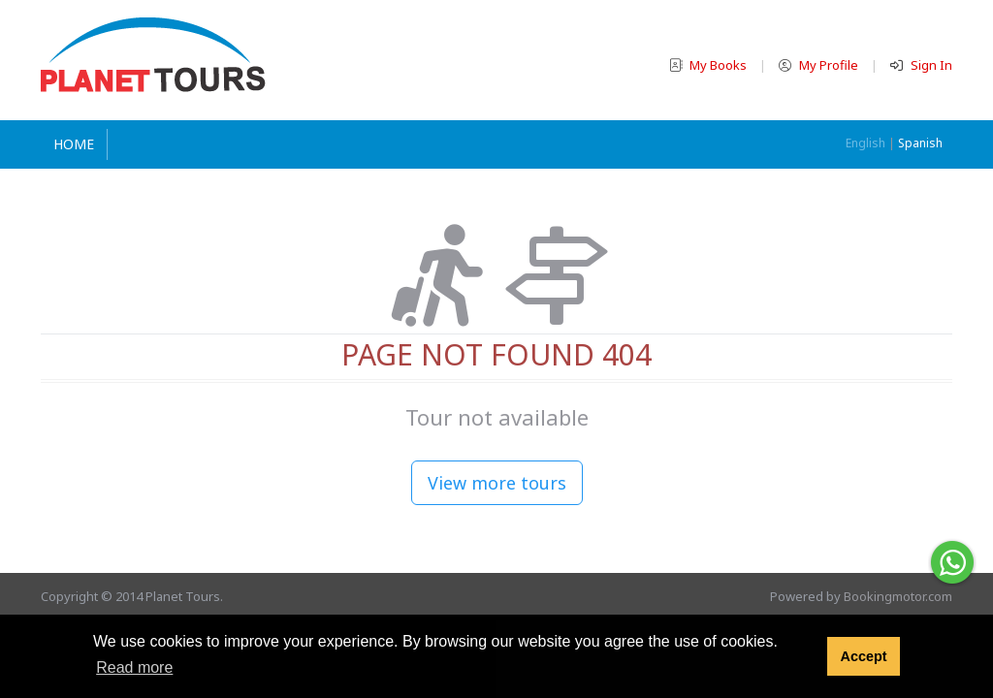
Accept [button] (863, 656)
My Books (709, 65)
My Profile (820, 65)
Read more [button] (134, 667)
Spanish (920, 143)
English (865, 143)
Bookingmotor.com (898, 596)
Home (73, 144)
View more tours (497, 482)
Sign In (921, 65)
